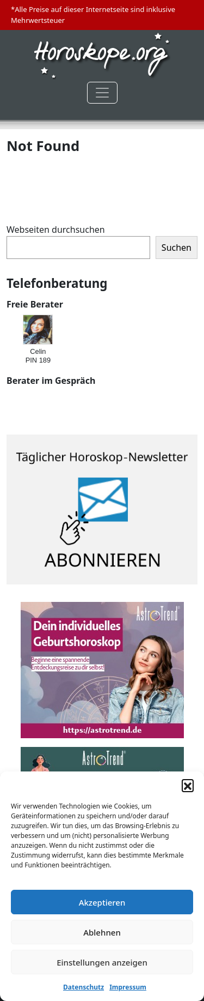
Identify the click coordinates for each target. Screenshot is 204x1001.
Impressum (127, 987)
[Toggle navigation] (102, 93)
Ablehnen (102, 932)
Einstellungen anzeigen (102, 962)
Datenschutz (83, 987)
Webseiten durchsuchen (56, 230)
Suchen (176, 248)
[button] (187, 785)
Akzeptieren (102, 902)
